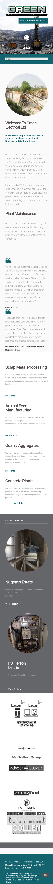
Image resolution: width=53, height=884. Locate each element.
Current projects (14, 521)
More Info (10, 395)
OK (45, 875)
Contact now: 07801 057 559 (33, 21)
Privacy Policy (30, 880)
